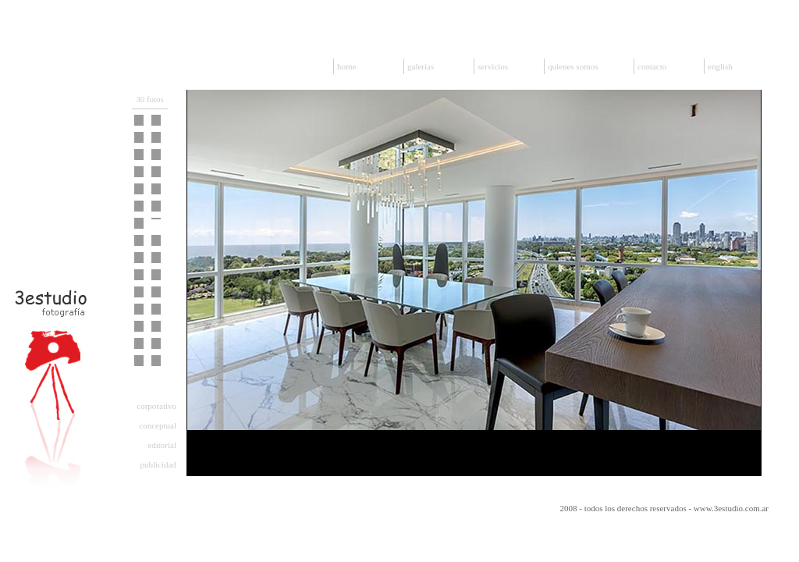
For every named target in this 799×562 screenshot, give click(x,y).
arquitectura (155, 386)
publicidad (158, 464)
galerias (420, 66)
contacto (651, 66)
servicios (493, 66)
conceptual (157, 425)
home (346, 66)
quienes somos (573, 66)
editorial (161, 445)
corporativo (156, 406)
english (720, 66)
